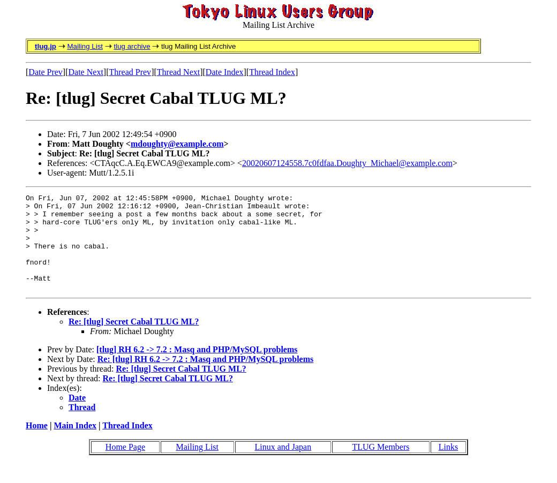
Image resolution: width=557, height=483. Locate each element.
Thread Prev (130, 72)
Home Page (125, 466)
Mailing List (85, 46)
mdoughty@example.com (177, 143)
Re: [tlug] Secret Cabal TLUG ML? (134, 340)
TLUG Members (380, 466)
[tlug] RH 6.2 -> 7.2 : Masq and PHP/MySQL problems (197, 368)
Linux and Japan (282, 466)
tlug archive (132, 46)
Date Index (225, 72)
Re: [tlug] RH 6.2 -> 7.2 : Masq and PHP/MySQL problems (205, 378)
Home (37, 444)
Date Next (86, 72)
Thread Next (178, 72)
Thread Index (272, 72)
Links (448, 466)
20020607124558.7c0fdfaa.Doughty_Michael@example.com (347, 163)
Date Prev (45, 72)
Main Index (75, 444)
